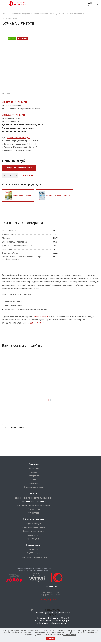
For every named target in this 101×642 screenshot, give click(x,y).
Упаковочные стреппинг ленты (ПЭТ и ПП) (33, 498)
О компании (33, 468)
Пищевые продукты (33, 524)
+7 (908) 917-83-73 (35, 323)
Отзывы (33, 479)
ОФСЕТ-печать (33, 553)
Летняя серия (34, 509)
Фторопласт (33, 513)
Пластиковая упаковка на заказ (34, 557)
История (33, 472)
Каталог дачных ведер (18, 195)
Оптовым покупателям (34, 487)
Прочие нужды (33, 539)
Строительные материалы (33, 527)
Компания (34, 464)
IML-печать (34, 549)
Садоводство (34, 535)
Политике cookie (69, 635)
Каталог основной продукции (54, 195)
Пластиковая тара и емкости (33, 502)
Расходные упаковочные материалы (33, 505)
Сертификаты (34, 476)
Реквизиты (33, 483)
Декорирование (34, 545)
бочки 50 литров (40, 316)
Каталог (34, 493)
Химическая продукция (33, 531)
